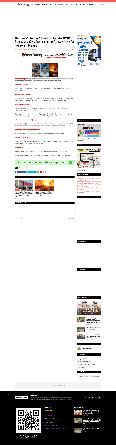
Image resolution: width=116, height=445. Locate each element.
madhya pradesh (84, 361)
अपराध (66, 4)
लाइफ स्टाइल (82, 4)
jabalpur (82, 359)
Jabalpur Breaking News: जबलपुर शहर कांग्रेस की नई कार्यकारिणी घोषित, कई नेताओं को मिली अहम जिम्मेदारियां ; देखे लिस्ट (93, 320)
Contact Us (27, 1)
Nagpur (21, 35)
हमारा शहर (37, 4)
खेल (76, 4)
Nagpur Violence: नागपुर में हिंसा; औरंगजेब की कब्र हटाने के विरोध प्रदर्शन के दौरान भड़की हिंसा (44, 193)
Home (16, 1)
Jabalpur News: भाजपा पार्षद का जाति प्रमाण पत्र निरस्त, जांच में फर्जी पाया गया (93, 336)
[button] (95, 4)
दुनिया (55, 4)
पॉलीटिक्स (60, 4)
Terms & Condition (35, 1)
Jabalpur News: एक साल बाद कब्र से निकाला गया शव (93, 328)
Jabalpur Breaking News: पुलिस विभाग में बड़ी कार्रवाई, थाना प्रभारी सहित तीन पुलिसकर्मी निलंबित (91, 412)
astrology (82, 367)
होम (32, 4)
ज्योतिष (71, 4)
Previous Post (19, 218)
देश (50, 4)
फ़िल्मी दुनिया (90, 4)
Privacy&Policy (44, 1)
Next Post (71, 218)
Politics (92, 364)
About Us (21, 1)
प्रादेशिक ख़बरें (45, 4)
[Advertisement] (58, 20)
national (25, 167)
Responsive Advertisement (58, 385)
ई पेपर (102, 4)
